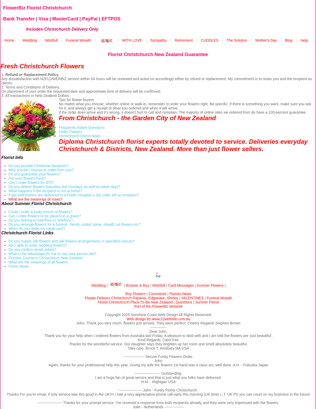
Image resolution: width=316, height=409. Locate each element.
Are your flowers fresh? (27, 178)
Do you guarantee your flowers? (34, 174)
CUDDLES (209, 40)
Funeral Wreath (78, 40)
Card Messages (181, 285)
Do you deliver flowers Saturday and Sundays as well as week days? (64, 187)
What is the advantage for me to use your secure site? (52, 254)
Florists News (180, 294)
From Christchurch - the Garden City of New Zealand (137, 117)
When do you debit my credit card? (36, 228)
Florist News (18, 266)
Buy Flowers (135, 294)
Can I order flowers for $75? (31, 182)
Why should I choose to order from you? (40, 170)
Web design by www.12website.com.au (158, 319)
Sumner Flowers (210, 285)
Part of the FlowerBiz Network (158, 306)
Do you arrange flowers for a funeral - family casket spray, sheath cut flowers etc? (74, 224)
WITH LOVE (132, 40)
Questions (184, 302)
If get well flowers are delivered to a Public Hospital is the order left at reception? (73, 195)
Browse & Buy (137, 285)
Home (9, 40)
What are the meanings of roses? (35, 199)
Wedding (29, 40)
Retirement (184, 40)
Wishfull (51, 40)
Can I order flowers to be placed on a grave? (44, 216)
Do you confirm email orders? (32, 249)
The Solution (237, 40)
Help (304, 40)
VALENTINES (192, 298)
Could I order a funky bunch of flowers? (40, 212)
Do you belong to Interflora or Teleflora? (40, 220)
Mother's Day (266, 40)
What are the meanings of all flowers (38, 262)
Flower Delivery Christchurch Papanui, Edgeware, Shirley (131, 298)
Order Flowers (70, 132)
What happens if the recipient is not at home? (45, 191)
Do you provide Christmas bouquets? (38, 166)
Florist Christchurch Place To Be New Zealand (135, 302)
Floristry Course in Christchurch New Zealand (45, 258)
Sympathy (158, 40)
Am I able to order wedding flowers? (37, 245)
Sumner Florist (207, 302)
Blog (288, 40)
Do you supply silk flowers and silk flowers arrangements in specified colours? (71, 241)
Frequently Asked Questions (82, 127)
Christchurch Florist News (80, 136)
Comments (157, 294)
